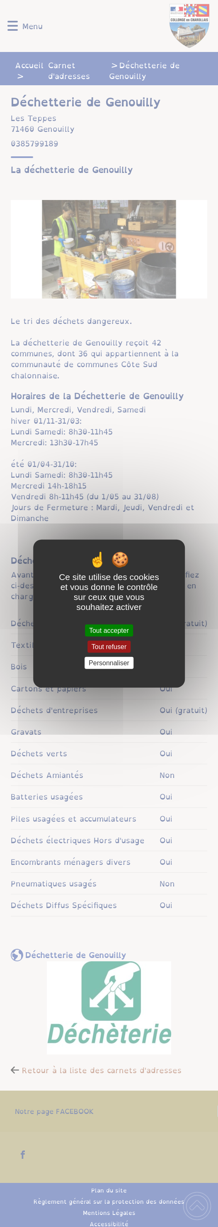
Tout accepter (109, 630)
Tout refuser (109, 646)
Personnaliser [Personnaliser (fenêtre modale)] (109, 663)
